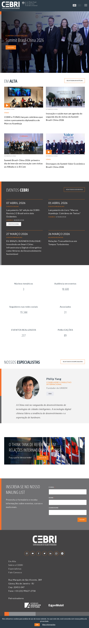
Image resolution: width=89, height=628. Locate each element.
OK (37, 625)
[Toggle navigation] (86, 5)
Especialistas (14, 568)
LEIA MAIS (11, 47)
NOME (52, 498)
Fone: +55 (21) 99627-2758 (22, 591)
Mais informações (48, 625)
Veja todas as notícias (75, 80)
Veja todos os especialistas (73, 361)
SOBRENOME (53, 508)
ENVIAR (82, 519)
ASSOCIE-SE (42, 458)
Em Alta (12, 561)
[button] (39, 70)
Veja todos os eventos (74, 189)
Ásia (50, 393)
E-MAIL (52, 487)
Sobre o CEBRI (15, 565)
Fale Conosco (15, 572)
